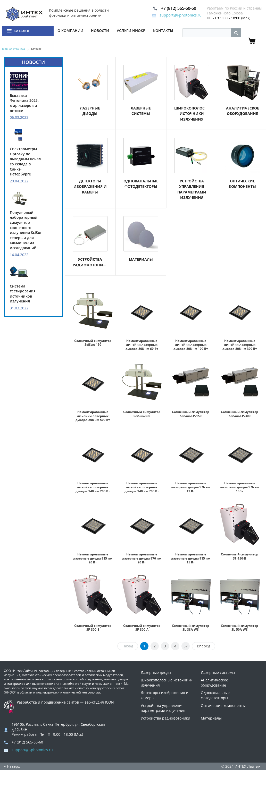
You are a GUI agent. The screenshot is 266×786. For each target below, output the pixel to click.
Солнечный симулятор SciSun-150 (93, 345)
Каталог (22, 31)
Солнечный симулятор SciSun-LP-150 (191, 416)
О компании (70, 31)
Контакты (163, 31)
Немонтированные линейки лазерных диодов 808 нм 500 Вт (93, 416)
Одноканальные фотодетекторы (215, 699)
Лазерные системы (218, 676)
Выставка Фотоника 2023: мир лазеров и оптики (24, 104)
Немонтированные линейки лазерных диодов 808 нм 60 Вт (142, 345)
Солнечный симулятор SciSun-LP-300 (240, 416)
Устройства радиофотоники (165, 722)
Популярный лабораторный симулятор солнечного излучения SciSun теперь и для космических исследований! (26, 230)
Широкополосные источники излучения (193, 114)
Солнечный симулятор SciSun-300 (141, 416)
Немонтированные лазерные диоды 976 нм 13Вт (239, 487)
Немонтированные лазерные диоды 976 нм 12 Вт (190, 487)
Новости (100, 31)
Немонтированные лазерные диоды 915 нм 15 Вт (190, 558)
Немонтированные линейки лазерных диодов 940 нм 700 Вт (142, 487)
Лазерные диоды (156, 676)
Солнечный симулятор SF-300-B (92, 627)
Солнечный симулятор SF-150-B (239, 556)
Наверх (12, 770)
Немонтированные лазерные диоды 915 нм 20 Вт (92, 558)
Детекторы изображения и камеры (90, 187)
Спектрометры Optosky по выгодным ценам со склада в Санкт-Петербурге (25, 162)
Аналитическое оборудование (214, 687)
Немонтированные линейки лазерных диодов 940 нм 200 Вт (93, 487)
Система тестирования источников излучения (23, 294)
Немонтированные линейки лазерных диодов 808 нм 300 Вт (239, 345)
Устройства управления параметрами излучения (163, 712)
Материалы (141, 260)
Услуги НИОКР (131, 31)
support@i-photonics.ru (170, 15)
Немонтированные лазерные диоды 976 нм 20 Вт (141, 558)
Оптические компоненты (223, 709)
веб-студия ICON (99, 706)
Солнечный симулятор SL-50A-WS (239, 629)
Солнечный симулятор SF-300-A (141, 627)
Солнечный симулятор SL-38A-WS (190, 629)
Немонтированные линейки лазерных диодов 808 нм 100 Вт (190, 345)
